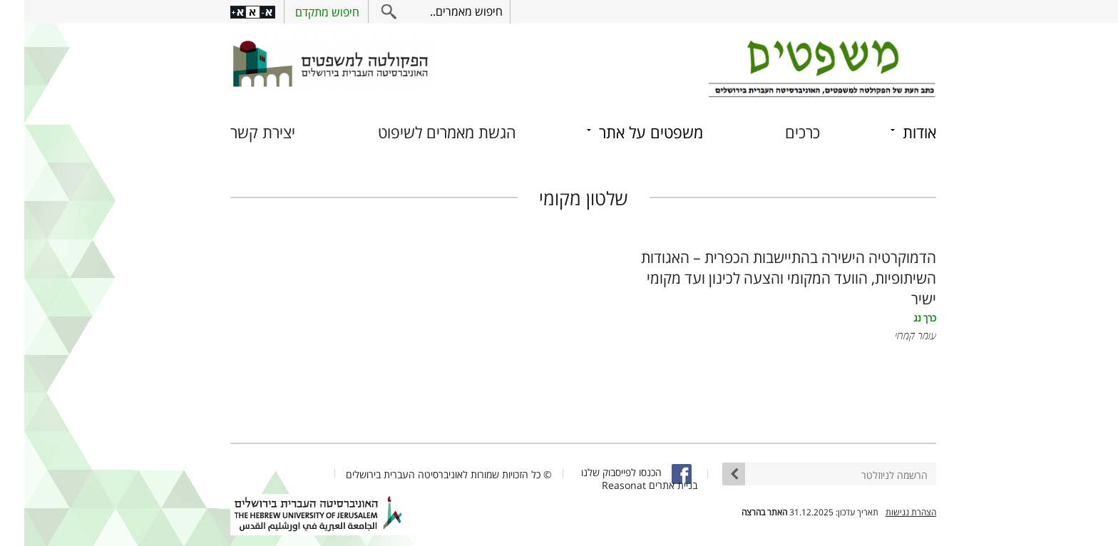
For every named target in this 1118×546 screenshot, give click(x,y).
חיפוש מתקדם (303, 12)
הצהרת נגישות (886, 512)
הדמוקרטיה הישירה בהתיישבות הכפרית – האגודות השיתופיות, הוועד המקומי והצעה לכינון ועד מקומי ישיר (764, 278)
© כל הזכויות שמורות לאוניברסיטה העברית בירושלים (425, 474)
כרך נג (900, 318)
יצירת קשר (238, 132)
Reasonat (600, 485)
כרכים (778, 132)
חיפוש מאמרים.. (442, 11)
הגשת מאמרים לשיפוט (423, 132)
